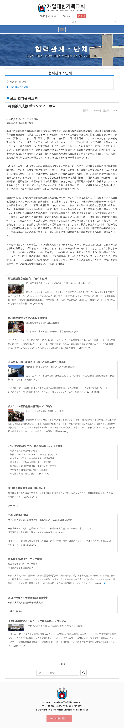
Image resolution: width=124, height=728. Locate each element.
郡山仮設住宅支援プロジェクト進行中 (28, 278)
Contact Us (53, 16)
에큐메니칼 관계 (16, 81)
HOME (41, 16)
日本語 (81, 16)
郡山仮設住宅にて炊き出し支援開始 (27, 318)
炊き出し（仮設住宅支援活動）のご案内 (30, 406)
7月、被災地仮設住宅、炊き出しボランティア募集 (35, 445)
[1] (59, 664)
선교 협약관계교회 (17, 87)
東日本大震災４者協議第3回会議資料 (28, 597)
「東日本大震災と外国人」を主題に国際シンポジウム (37, 621)
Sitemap (67, 16)
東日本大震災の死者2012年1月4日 (26, 488)
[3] (65, 664)
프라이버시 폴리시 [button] (59, 718)
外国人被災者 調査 (18, 515)
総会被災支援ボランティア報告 (25, 559)
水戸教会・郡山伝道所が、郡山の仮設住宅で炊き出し (37, 362)
